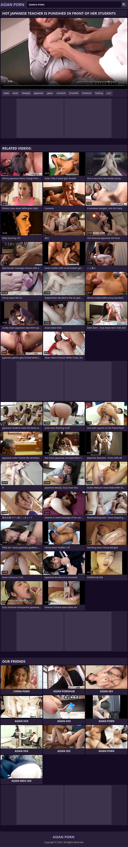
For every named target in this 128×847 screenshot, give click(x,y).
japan (50, 93)
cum (109, 93)
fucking (99, 93)
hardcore (86, 93)
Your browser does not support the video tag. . (64, 53)
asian (15, 93)
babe (6, 93)
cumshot (60, 93)
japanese (38, 93)
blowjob (26, 93)
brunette (73, 93)
